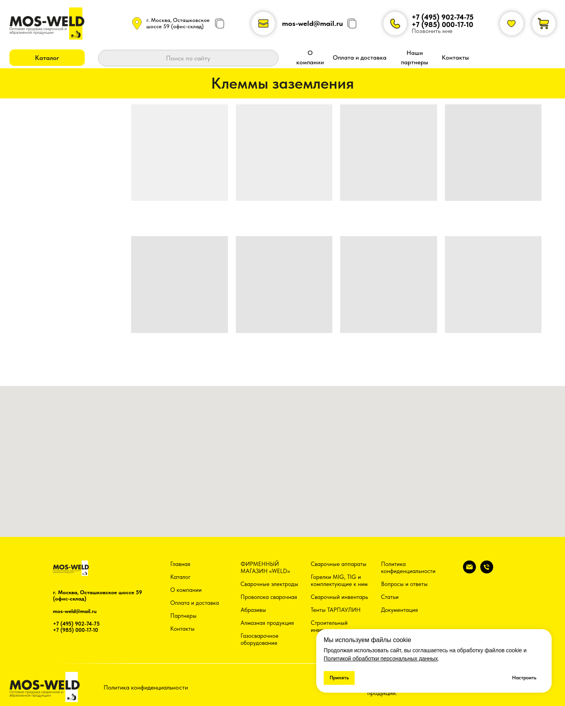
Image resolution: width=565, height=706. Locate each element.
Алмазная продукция (267, 622)
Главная (180, 564)
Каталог (180, 576)
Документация (399, 609)
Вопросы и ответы (404, 584)
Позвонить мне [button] (432, 31)
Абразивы (253, 609)
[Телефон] (486, 571)
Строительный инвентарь (329, 626)
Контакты (182, 628)
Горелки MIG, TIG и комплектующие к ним (339, 580)
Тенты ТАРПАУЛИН (336, 609)
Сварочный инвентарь (339, 596)
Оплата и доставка (194, 602)
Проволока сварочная (269, 596)
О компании (186, 589)
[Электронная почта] (469, 571)
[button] (47, 57)
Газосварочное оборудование (260, 639)
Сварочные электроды (269, 584)
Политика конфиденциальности (408, 567)
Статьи (390, 596)
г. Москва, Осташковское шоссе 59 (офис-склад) (178, 23)
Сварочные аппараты (338, 564)
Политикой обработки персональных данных (381, 658)
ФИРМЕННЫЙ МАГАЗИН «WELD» (265, 567)
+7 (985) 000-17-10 (442, 24)
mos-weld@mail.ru (312, 23)
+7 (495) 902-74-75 (443, 17)
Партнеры (183, 615)
